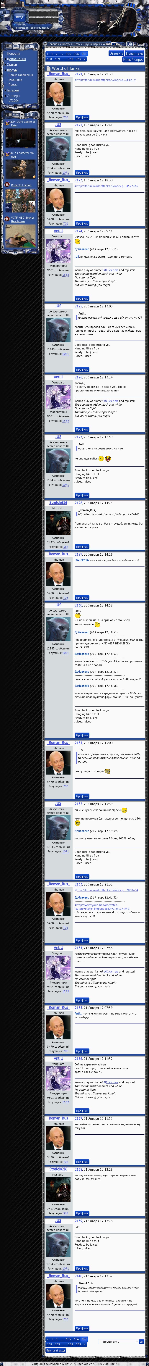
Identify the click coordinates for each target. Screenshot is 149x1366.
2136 (78, 1059)
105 (68, 54)
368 (65, 547)
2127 (78, 437)
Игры (76, 44)
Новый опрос (133, 59)
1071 (65, 172)
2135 (78, 1008)
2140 (78, 1276)
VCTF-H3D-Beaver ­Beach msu (23, 219)
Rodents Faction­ (21, 185)
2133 (78, 884)
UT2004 (14, 100)
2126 (78, 377)
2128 (78, 503)
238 (70, 59)
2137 (78, 1118)
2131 (78, 743)
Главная (54, 44)
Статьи (12, 64)
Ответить (116, 53)
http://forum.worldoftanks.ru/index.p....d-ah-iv (106, 80)
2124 (78, 231)
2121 (78, 74)
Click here (112, 270)
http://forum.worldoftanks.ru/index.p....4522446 (107, 186)
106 (76, 54)
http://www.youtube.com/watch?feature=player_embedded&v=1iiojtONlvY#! (102, 906)
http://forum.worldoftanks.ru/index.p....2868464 (107, 890)
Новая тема (134, 53)
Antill (58, 230)
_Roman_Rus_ (58, 73)
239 (78, 59)
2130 (78, 605)
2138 (78, 1169)
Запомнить (20, 24)
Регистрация (21, 27)
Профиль (82, 117)
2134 (78, 948)
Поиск (13, 84)
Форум (12, 70)
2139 (78, 1221)
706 (65, 117)
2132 (78, 804)
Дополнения (16, 59)
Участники (15, 79)
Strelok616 (58, 502)
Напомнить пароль (39, 27)
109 (57, 59)
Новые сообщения (21, 75)
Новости (13, 53)
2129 (78, 554)
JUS (58, 124)
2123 (78, 180)
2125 (78, 306)
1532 (65, 274)
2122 (78, 125)
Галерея (13, 90)
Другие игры (91, 44)
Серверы (13, 95)
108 (49, 59)
